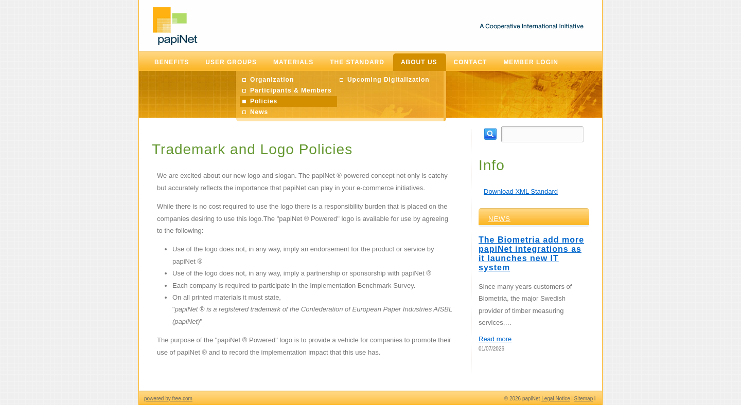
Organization (272, 79)
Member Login (530, 62)
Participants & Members (291, 90)
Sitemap (583, 398)
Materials (293, 62)
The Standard (357, 62)
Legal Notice (555, 398)
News (259, 112)
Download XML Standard (521, 191)
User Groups (231, 62)
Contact (470, 62)
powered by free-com (168, 398)
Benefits (171, 62)
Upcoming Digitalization (388, 79)
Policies (263, 101)
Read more (495, 339)
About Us (419, 62)
